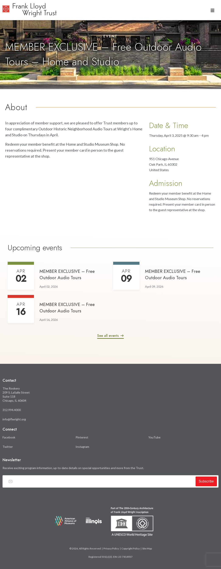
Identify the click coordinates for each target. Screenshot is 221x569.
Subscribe (206, 481)
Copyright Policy (130, 548)
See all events (108, 335)
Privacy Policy (111, 548)
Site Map (147, 548)
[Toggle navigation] (212, 10)
